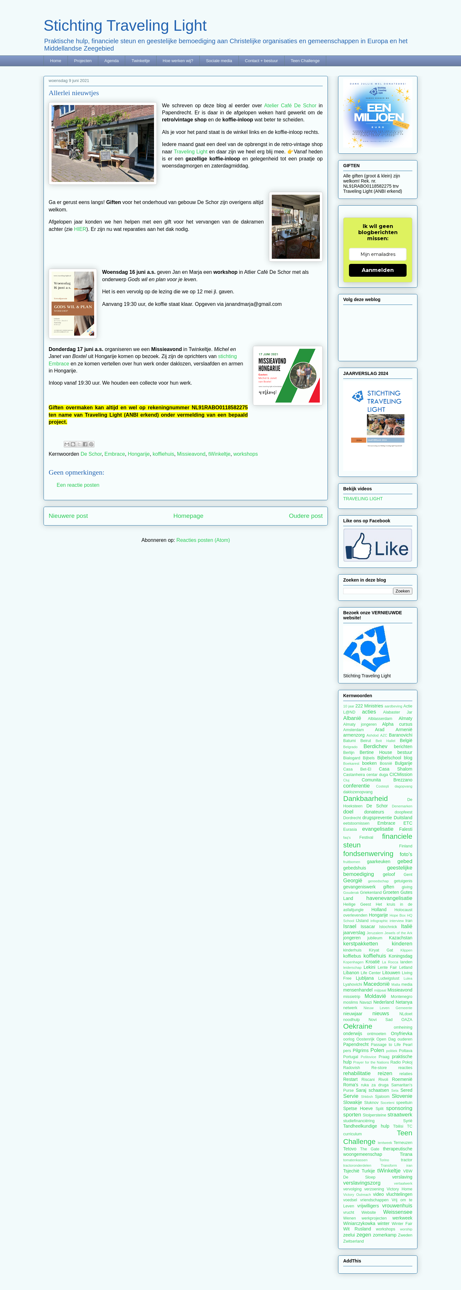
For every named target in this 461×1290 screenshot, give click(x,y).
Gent (408, 874)
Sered (406, 1090)
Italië (406, 926)
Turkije (368, 1170)
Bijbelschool (389, 757)
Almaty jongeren (360, 724)
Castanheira (354, 774)
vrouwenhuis (397, 1206)
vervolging (352, 1189)
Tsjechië (351, 1170)
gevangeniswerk (359, 886)
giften (388, 886)
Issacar (367, 926)
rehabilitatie (357, 1073)
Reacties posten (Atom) (203, 540)
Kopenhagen (353, 962)
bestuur (404, 752)
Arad (379, 729)
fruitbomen (351, 862)
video (378, 1194)
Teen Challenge (305, 60)
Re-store (379, 1067)
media (406, 984)
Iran (408, 921)
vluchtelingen (399, 1194)
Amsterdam (353, 730)
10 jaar (348, 706)
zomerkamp (384, 1234)
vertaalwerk (403, 1183)
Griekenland (371, 892)
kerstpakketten (360, 944)
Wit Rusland (357, 1228)
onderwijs (352, 1033)
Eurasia (350, 829)
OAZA (406, 1019)
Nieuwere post (68, 515)
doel (348, 812)
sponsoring (399, 1108)
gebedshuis (354, 867)
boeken (369, 763)
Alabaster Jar (397, 712)
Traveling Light (190, 151)
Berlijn (348, 752)
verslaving (402, 1177)
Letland (405, 967)
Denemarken (402, 806)
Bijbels (369, 758)
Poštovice (368, 1057)
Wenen (349, 1218)
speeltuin (404, 1102)
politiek (391, 1051)
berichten (403, 746)
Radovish (351, 1067)
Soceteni (387, 1103)
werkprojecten (374, 1218)
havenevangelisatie (389, 898)
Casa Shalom (395, 769)
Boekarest (351, 763)
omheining (403, 1027)
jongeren (352, 937)
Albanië (352, 718)
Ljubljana (365, 978)
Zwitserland (353, 1241)
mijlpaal (380, 990)
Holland (378, 909)
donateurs (374, 811)
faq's (347, 837)
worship (406, 1229)
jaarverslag (354, 932)
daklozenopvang (358, 792)
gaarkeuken (378, 861)
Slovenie (402, 1096)
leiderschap (352, 967)
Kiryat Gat (381, 950)
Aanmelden (378, 270)
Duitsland (403, 817)
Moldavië (375, 996)
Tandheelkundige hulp (366, 1126)
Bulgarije (403, 763)
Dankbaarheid (365, 799)
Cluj (346, 780)
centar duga (377, 774)
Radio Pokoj (401, 1062)
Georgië (352, 881)
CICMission (400, 774)
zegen (364, 1235)
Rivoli (383, 1079)
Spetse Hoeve (358, 1108)
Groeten (391, 892)
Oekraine (357, 1026)
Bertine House (376, 752)
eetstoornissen (356, 823)
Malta (396, 984)
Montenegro (401, 996)
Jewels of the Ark (398, 933)
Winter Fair (402, 1223)
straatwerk (400, 1115)
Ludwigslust (388, 978)
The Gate (369, 1149)
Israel (349, 926)
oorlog (348, 1039)
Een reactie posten (78, 485)
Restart (350, 1079)
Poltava (405, 1051)
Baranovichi (400, 735)
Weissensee (397, 1212)
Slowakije (352, 1102)
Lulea (408, 978)
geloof (389, 874)
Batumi (349, 741)
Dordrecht (352, 818)
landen (406, 962)
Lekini (370, 967)
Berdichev (376, 746)
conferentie (356, 786)
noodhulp (351, 1019)
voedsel (350, 1200)
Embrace (114, 454)
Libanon (351, 972)
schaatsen (378, 1090)
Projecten (83, 60)
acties (369, 712)
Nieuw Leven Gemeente (388, 1008)
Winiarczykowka (359, 1223)
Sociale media (219, 60)
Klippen (406, 950)
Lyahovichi (352, 984)
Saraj (361, 1090)
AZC (383, 735)
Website (368, 1212)
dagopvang (403, 786)
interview (397, 921)
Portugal (350, 1057)
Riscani (368, 1079)
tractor (406, 1160)
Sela (394, 1090)
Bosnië (386, 763)
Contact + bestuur (261, 60)
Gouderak (351, 892)
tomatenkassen (355, 1160)
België (406, 740)
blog (408, 757)
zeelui (349, 1234)
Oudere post (306, 515)
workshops (245, 454)
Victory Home (399, 1189)
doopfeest (403, 812)
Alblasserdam (380, 718)
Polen (377, 1050)
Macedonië (376, 984)
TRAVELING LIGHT (363, 498)
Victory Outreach (357, 1194)
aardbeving (393, 706)
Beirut (365, 741)
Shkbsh (367, 1096)
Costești (382, 786)
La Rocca (390, 962)
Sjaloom (382, 1096)
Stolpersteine (374, 1115)
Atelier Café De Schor (290, 105)
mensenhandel (358, 989)
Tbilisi (398, 1126)
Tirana (406, 1154)
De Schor (91, 454)
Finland (405, 846)
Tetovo (349, 1148)
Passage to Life (386, 1044)
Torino (384, 1160)
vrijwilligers (368, 1205)
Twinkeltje (141, 60)
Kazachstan (400, 937)
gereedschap (378, 881)
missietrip (351, 996)
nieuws (380, 1013)
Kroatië (373, 961)
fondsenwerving (368, 854)
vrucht (348, 1212)
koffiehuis (163, 454)
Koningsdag (400, 956)
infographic (379, 921)
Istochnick (388, 927)
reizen (385, 1073)
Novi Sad (380, 1019)
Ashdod (373, 735)
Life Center (371, 973)
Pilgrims (361, 1050)
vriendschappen (374, 1200)
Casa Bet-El (357, 769)
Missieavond (191, 454)
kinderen (402, 944)
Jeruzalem (375, 933)
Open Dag (386, 1039)
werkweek (402, 1218)
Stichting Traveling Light (125, 25)
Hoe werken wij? (178, 60)
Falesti (405, 829)
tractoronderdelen (357, 1165)
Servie (351, 1096)
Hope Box (398, 915)
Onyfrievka (401, 1033)
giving (407, 887)
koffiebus (352, 956)
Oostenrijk (365, 1039)
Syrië (407, 1121)
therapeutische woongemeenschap (377, 1151)
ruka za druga (375, 1085)
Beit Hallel (385, 741)
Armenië (404, 729)
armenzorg (354, 735)
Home (55, 60)
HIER (80, 229)
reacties (405, 1067)
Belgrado (350, 747)
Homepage (189, 515)
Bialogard (351, 758)
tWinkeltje (219, 454)
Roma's (350, 1084)
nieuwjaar (352, 1013)
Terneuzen (402, 1142)
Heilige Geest (357, 904)
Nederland (383, 1002)
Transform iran (396, 1165)
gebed (404, 861)
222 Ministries (369, 705)
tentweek (385, 1143)
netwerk (350, 1008)
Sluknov (371, 1102)
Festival (366, 837)
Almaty (405, 718)
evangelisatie (377, 829)
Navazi (366, 1002)
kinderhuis (352, 950)
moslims (350, 1002)
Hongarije (139, 454)
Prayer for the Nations (371, 1062)
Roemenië (402, 1079)
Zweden (405, 1235)
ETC (407, 823)
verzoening (374, 1189)
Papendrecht (355, 1044)
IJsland (362, 921)
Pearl (407, 1044)
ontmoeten (376, 1034)
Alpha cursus (397, 724)
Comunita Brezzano (387, 779)
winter (383, 1223)
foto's (406, 854)
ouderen (405, 1039)
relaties (405, 1074)
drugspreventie (377, 817)
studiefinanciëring (359, 1121)
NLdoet (405, 1014)
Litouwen (391, 972)
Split (380, 1108)
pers (347, 1051)
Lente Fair (387, 967)
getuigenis (403, 881)
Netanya (404, 1002)
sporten (352, 1115)
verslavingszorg (362, 1183)
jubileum (374, 938)
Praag (384, 1057)
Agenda (111, 60)
